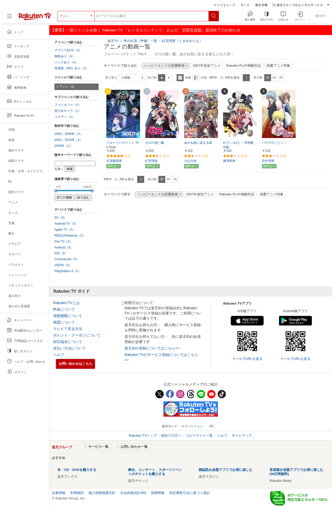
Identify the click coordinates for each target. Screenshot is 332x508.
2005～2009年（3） (68, 134)
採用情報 (157, 493)
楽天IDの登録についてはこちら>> (152, 348)
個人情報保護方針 (101, 493)
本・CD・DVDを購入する (76, 470)
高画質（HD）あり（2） (71, 68)
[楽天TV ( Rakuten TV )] (35, 16)
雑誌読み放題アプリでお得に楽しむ (226, 470)
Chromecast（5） (66, 259)
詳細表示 (195, 77)
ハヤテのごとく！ (274, 143)
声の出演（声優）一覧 (140, 41)
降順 (168, 77)
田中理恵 (268, 161)
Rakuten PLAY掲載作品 (243, 65)
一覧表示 (180, 77)
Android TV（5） (66, 223)
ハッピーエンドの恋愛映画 (164, 65)
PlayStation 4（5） (67, 271)
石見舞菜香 (114, 161)
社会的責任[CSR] (133, 493)
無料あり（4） (64, 56)
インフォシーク (224, 5)
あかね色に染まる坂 (198, 143)
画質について (64, 322)
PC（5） (60, 217)
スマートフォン (192, 426)
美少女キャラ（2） (67, 111)
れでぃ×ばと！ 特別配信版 (238, 145)
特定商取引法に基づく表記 (189, 493)
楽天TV (113, 41)
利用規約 (77, 493)
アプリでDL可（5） (68, 50)
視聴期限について (67, 316)
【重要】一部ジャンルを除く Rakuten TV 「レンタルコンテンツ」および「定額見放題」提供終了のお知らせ (145, 30)
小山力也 (190, 161)
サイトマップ (242, 435)
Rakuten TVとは (66, 303)
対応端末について (67, 342)
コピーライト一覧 (199, 435)
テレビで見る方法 (67, 329)
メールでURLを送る (247, 359)
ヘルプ (58, 355)
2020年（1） (63, 146)
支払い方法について (69, 348)
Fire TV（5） (63, 241)
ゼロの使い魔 (154, 143)
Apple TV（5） (64, 229)
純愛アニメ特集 (278, 65)
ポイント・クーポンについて (76, 335)
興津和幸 (229, 161)
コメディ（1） (64, 117)
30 (267, 77)
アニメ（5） (68, 86)
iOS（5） (61, 253)
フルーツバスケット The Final (122, 145)
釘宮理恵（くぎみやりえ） (182, 41)
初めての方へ (171, 435)
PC (212, 426)
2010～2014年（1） (68, 140)
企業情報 (58, 493)
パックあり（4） (66, 62)
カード (245, 5)
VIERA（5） (63, 265)
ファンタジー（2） (67, 105)
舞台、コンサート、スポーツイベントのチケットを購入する (155, 472)
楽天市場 (261, 5)
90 (280, 77)
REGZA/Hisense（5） (69, 235)
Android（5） (63, 247)
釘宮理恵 (151, 161)
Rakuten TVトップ (143, 435)
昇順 (161, 77)
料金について (64, 309)
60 (274, 77)
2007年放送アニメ (206, 65)
